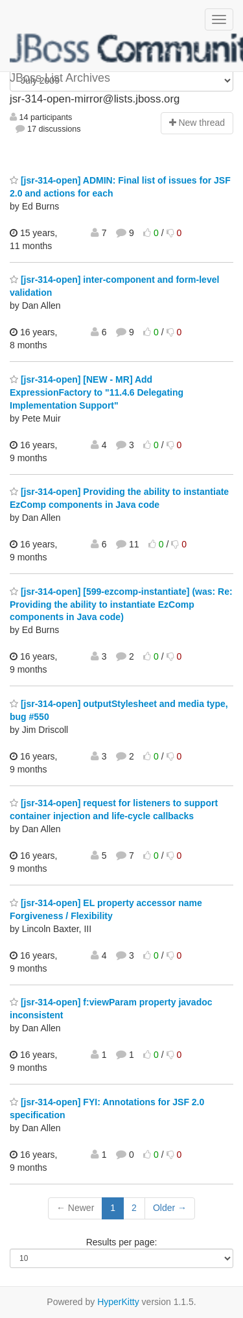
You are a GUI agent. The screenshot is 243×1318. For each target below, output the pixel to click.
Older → (170, 1208)
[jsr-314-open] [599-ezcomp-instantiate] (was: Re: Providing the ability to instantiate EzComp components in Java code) (121, 604)
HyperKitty (118, 1302)
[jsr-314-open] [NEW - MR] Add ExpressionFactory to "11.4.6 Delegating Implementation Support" (96, 392)
